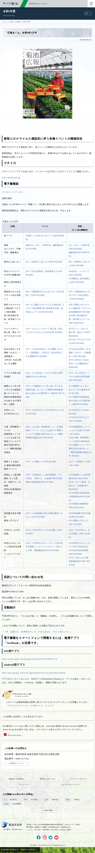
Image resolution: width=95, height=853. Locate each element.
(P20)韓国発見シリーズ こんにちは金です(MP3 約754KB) (80, 430)
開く (87, 13)
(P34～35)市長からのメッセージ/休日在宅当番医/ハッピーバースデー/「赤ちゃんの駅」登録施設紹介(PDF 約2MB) (44, 546)
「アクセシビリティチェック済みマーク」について (30, 706)
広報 (11, 22)
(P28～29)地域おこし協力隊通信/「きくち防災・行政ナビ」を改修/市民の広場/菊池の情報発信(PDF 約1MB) (44, 478)
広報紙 (17, 22)
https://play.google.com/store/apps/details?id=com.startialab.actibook (33, 673)
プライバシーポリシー (78, 779)
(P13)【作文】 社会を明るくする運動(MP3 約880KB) (79, 363)
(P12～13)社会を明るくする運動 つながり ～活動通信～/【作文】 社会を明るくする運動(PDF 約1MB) (44, 352)
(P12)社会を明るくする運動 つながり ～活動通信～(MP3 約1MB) (80, 352)
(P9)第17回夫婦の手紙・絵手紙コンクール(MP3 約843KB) (79, 319)
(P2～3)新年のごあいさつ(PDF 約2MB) (44, 262)
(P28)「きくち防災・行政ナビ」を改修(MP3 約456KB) (80, 485)
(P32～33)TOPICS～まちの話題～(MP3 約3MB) (79, 533)
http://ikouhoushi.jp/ (11, 177)
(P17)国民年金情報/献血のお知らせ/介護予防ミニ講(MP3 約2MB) (79, 400)
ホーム (5, 22)
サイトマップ (24, 785)
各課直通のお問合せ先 (9, 850)
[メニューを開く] (91, 3)
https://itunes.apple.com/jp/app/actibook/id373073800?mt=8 (29, 659)
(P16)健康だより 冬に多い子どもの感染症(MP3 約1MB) (79, 389)
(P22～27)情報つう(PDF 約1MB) (41, 461)
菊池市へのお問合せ (16, 779)
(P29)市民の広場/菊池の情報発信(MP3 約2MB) (79, 496)
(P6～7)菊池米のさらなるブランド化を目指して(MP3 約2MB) (80, 295)
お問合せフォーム (18, 764)
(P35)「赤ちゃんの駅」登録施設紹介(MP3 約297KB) (80, 561)
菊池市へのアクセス (47, 779)
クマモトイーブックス (12, 192)
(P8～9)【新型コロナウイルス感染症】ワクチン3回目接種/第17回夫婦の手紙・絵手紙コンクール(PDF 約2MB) (45, 308)
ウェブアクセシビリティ (70, 785)
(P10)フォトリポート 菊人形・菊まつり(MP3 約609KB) (80, 332)
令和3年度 (26, 22)
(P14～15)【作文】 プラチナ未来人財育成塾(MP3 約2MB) (79, 376)
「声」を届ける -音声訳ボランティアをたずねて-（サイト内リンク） (37, 632)
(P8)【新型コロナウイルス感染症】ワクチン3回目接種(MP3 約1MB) (80, 308)
